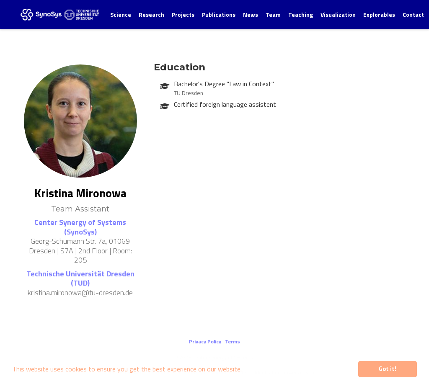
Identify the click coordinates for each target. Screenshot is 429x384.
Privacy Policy (205, 341)
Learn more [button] (262, 369)
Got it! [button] (387, 369)
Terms (232, 341)
